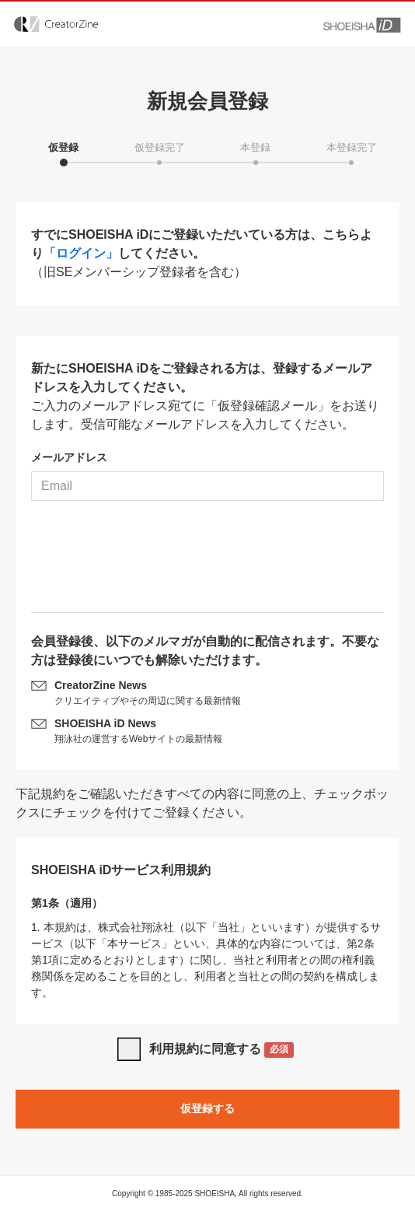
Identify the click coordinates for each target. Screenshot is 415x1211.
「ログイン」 (81, 253)
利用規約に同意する (222, 1050)
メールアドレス (69, 457)
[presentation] (207, 562)
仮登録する (207, 1108)
